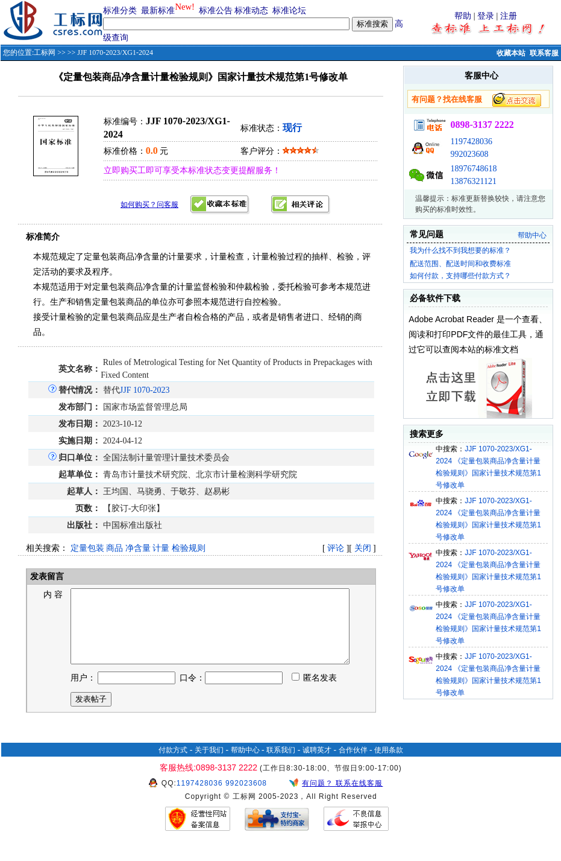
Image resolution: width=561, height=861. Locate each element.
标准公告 (216, 10)
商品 (114, 548)
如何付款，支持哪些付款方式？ (460, 276)
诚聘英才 (316, 764)
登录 (485, 16)
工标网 (44, 52)
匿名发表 (314, 692)
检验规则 (188, 548)
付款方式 (172, 764)
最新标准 (158, 10)
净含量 (138, 548)
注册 (508, 16)
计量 (160, 548)
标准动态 (251, 10)
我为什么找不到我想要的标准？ (460, 250)
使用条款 (388, 764)
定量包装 (87, 548)
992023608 (469, 154)
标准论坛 (289, 10)
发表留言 (46, 576)
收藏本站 (511, 53)
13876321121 (473, 181)
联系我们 (280, 764)
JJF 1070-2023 (145, 390)
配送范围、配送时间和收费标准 (460, 263)
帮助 (462, 16)
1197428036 (471, 141)
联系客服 (544, 53)
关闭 (362, 548)
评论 (335, 548)
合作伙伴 (353, 764)
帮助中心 (532, 235)
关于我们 (209, 764)
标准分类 (120, 10)
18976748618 (473, 168)
